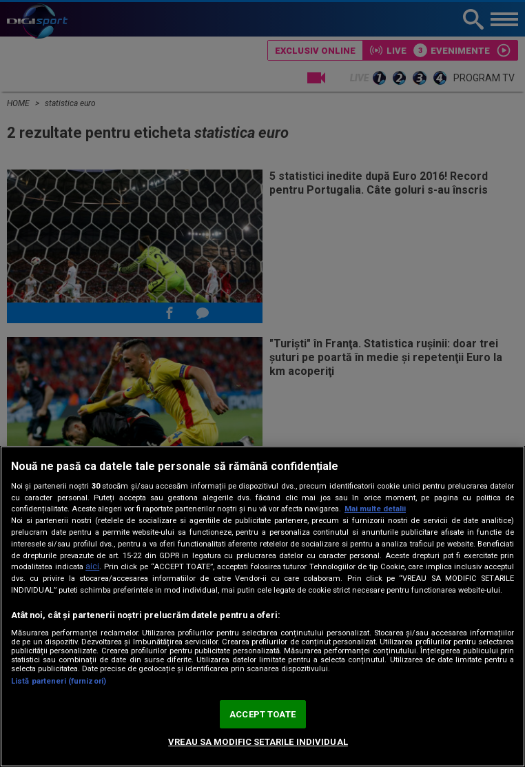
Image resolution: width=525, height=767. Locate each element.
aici (92, 566)
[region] (262, 606)
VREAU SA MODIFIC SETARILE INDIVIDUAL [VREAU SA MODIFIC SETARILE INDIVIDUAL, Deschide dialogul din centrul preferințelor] (258, 742)
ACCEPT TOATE (262, 714)
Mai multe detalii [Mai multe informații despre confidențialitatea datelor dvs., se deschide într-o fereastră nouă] (375, 508)
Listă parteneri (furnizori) (58, 681)
